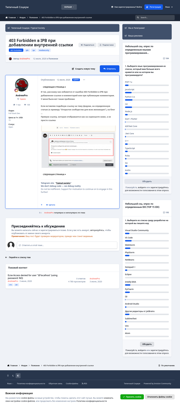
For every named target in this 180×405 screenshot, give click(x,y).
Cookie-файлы (72, 383)
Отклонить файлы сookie (159, 396)
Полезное (53, 58)
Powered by (157, 383)
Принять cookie (132, 396)
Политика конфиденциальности (31, 383)
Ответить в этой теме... (31, 245)
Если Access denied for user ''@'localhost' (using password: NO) (33, 277)
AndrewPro (22, 95)
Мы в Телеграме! (135, 28)
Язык (169, 7)
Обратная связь (55, 383)
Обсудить (147, 181)
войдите (142, 187)
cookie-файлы (27, 398)
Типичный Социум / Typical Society (26, 28)
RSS (84, 383)
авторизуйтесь (97, 230)
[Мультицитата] (41, 205)
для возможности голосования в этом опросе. (147, 190)
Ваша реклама (133, 35)
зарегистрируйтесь (159, 187)
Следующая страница (54, 87)
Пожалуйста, (131, 350)
